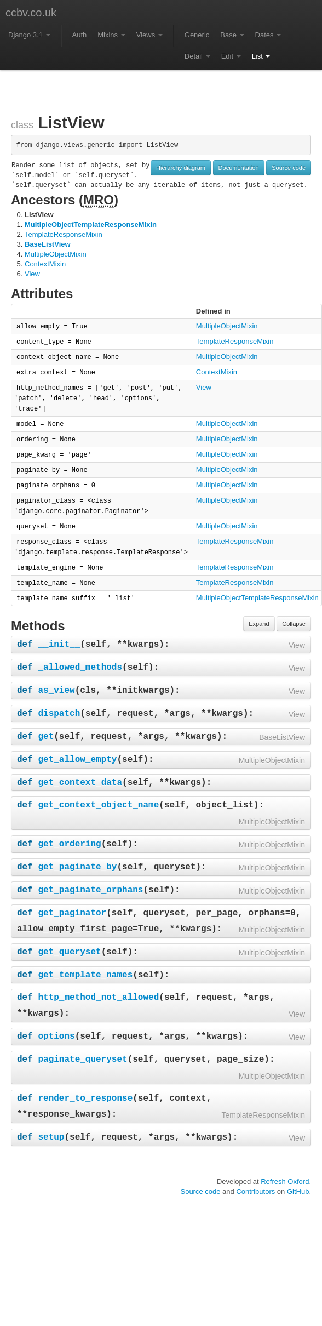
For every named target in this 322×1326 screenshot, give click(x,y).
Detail (197, 56)
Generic (197, 35)
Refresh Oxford (285, 1181)
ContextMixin (45, 264)
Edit (231, 56)
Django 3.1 (29, 35)
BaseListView (48, 244)
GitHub (298, 1191)
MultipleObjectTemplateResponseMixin (91, 224)
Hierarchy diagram (180, 167)
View (32, 274)
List (261, 56)
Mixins (111, 35)
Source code (289, 167)
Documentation (239, 167)
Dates (268, 35)
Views (149, 35)
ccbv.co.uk (30, 13)
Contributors (255, 1191)
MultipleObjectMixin (56, 254)
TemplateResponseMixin (63, 234)
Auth (79, 35)
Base (232, 35)
